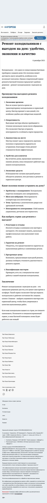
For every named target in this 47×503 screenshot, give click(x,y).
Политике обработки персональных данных (19, 39)
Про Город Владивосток (9, 376)
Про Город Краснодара (8, 381)
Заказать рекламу (37, 32)
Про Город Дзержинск (8, 334)
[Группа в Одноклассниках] (6, 390)
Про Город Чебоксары (8, 338)
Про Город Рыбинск (7, 361)
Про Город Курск (7, 358)
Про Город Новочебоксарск (9, 341)
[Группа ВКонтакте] (3, 390)
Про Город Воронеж (7, 346)
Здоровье (27, 32)
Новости (4, 419)
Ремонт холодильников (11, 286)
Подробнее (27, 475)
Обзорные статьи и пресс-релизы (11, 401)
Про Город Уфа (6, 365)
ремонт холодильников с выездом (25, 85)
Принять (40, 38)
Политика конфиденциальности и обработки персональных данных (21, 478)
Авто (3, 415)
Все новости (4, 32)
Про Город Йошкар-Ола (9, 353)
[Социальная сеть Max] (3, 394)
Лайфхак (13, 32)
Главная (4, 422)
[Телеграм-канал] (9, 390)
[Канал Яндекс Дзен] (12, 390)
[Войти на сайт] (44, 27)
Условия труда (6, 412)
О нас (3, 404)
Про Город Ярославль (8, 373)
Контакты (5, 408)
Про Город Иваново (7, 349)
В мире (20, 32)
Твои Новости (6, 369)
